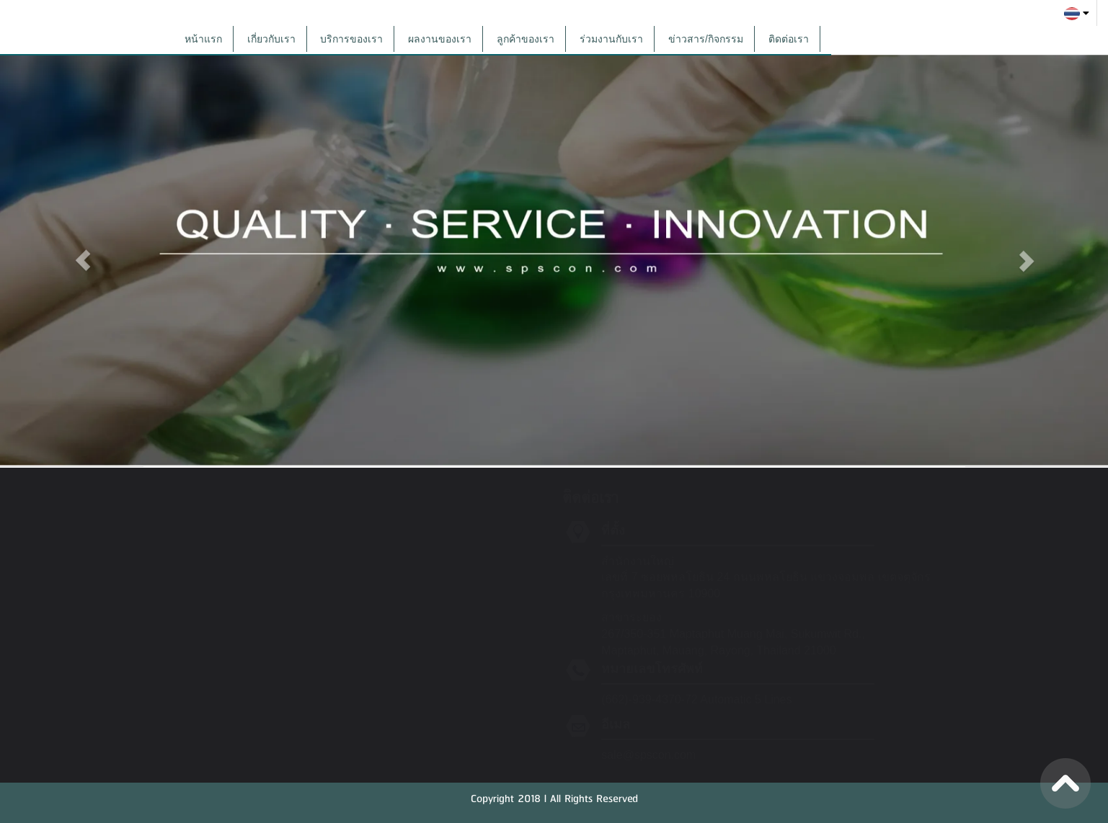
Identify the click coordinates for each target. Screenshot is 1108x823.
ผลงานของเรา (439, 39)
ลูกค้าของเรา (525, 39)
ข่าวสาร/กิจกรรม (705, 39)
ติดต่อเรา (788, 39)
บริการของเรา (351, 39)
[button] (83, 255)
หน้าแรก (203, 39)
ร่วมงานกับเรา (611, 39)
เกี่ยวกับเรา (271, 39)
